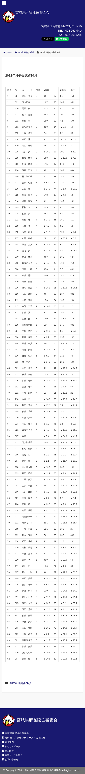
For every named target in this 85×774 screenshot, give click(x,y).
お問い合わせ (11, 759)
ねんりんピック (12, 746)
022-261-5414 (73, 30)
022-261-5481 (73, 34)
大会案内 (9, 742)
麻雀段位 (9, 751)
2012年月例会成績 (20, 683)
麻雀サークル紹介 (14, 755)
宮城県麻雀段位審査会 (32, 12)
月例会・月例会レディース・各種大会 (25, 737)
